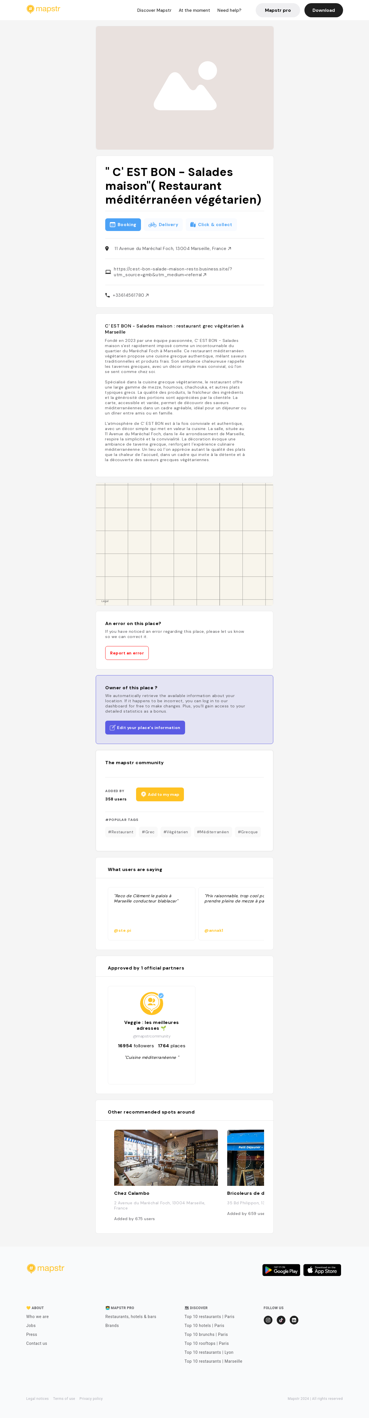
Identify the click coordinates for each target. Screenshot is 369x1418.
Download (323, 10)
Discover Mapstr (154, 10)
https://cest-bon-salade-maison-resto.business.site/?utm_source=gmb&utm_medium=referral (173, 272)
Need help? (229, 10)
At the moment (194, 10)
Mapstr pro (278, 10)
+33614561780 (130, 295)
